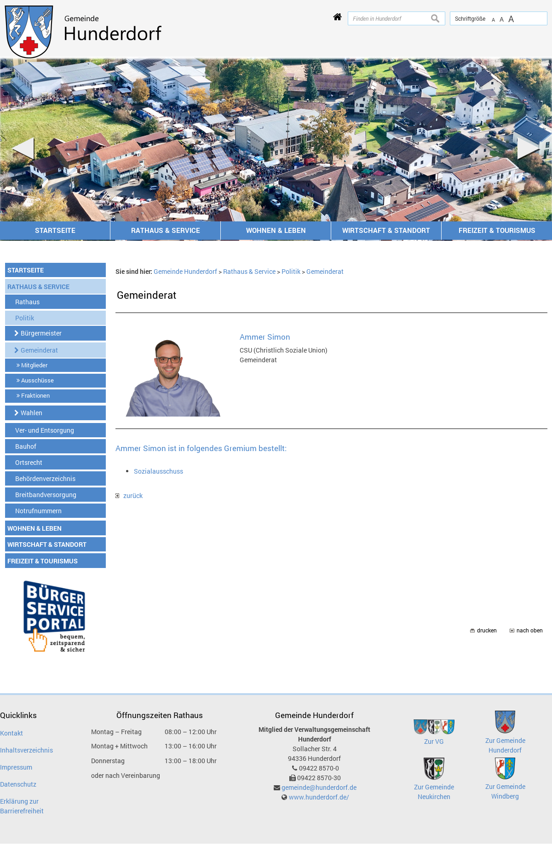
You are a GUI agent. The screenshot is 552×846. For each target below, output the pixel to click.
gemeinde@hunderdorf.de (319, 787)
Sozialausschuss (158, 471)
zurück (129, 495)
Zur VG (434, 741)
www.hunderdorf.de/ (319, 797)
